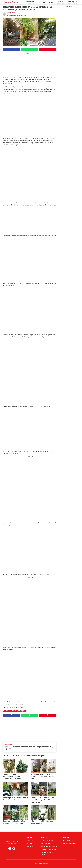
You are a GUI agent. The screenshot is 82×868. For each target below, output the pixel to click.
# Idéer (14, 711)
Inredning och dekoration (30, 2)
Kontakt (29, 843)
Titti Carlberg (11, 12)
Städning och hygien (60, 2)
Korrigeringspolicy (47, 843)
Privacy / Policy (68, 840)
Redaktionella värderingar (49, 846)
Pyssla (51, 2)
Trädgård (41, 2)
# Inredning (6, 711)
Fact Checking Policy (47, 840)
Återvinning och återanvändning (73, 2)
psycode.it (30, 846)
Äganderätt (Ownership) (49, 849)
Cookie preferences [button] (69, 843)
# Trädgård (21, 711)
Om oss (30, 840)
